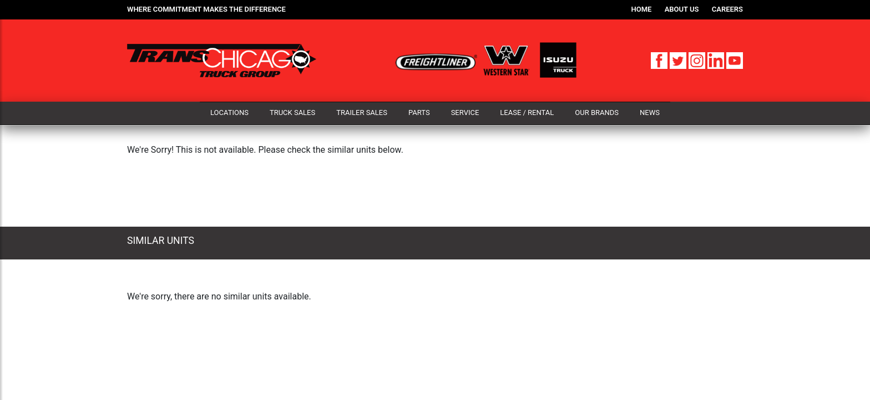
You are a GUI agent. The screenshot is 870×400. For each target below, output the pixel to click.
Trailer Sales (361, 112)
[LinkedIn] (716, 59)
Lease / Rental (527, 112)
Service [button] (465, 112)
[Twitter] (679, 59)
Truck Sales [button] (292, 112)
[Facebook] (660, 59)
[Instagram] (698, 59)
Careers (727, 9)
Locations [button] (229, 112)
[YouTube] (734, 59)
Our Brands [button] (597, 112)
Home (641, 9)
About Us (682, 9)
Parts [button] (419, 112)
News (650, 112)
